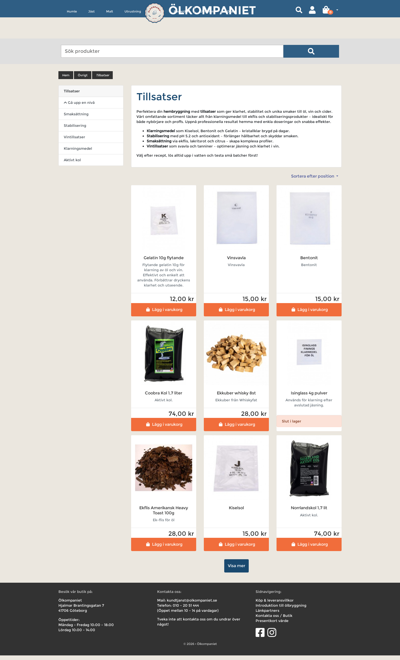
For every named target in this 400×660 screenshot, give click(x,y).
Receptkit (181, 35)
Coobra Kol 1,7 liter (163, 397)
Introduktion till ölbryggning (281, 610)
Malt (109, 35)
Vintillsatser (74, 141)
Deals (231, 35)
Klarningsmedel (78, 153)
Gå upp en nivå (79, 107)
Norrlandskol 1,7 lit (309, 512)
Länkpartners (267, 615)
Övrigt (157, 35)
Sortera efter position (313, 180)
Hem (65, 80)
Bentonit (309, 262)
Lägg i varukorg (163, 314)
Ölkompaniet (212, 10)
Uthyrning (208, 35)
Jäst (91, 35)
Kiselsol (236, 512)
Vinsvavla (236, 262)
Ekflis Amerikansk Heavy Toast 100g (163, 515)
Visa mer (236, 570)
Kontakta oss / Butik (274, 620)
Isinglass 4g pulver (309, 397)
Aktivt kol (72, 164)
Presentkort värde (272, 625)
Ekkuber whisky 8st (236, 397)
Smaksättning (76, 118)
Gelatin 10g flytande (164, 262)
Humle (72, 35)
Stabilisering (75, 130)
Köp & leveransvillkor (275, 605)
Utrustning (132, 35)
